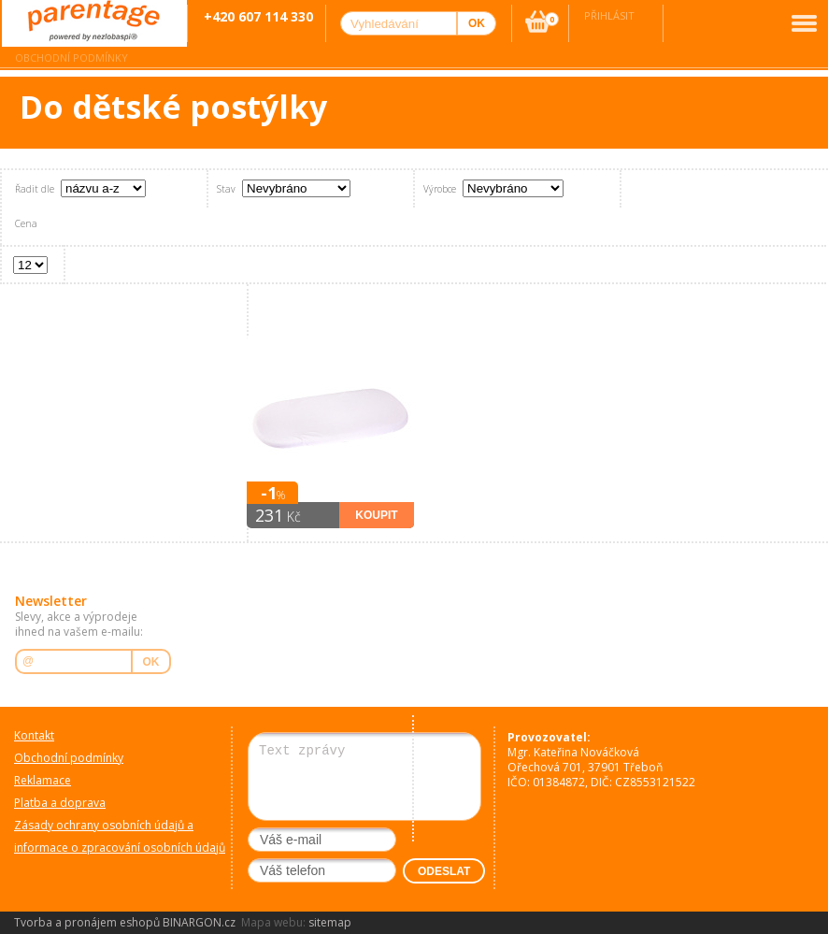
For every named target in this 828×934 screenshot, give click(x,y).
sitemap (329, 922)
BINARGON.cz (199, 922)
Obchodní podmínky (71, 57)
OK (151, 661)
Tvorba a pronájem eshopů (87, 922)
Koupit (376, 515)
